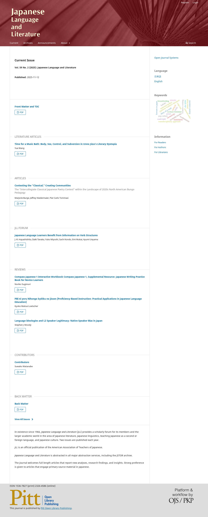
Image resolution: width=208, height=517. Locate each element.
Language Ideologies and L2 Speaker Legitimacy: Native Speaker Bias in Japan (58, 320)
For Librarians (161, 152)
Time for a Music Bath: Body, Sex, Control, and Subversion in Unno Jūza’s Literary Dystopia (66, 143)
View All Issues (22, 419)
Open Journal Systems (166, 57)
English (158, 81)
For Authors (160, 147)
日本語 (157, 76)
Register (185, 2)
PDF (21, 112)
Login (195, 2)
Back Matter (21, 403)
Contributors (22, 362)
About (64, 42)
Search (191, 42)
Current (14, 42)
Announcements (47, 42)
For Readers (160, 142)
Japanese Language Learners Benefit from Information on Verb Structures (56, 235)
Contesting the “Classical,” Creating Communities (80, 189)
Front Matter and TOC (27, 106)
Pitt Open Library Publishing (56, 508)
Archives (28, 42)
